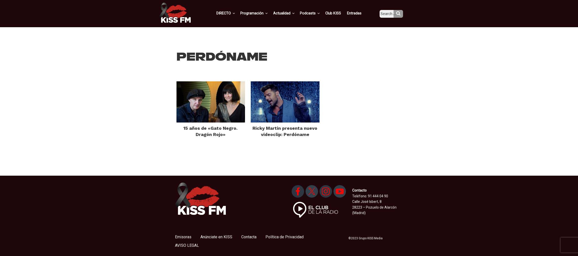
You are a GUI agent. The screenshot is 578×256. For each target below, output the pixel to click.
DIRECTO (234, 13)
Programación (261, 13)
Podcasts (315, 13)
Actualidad (290, 13)
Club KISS (337, 13)
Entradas (357, 13)
